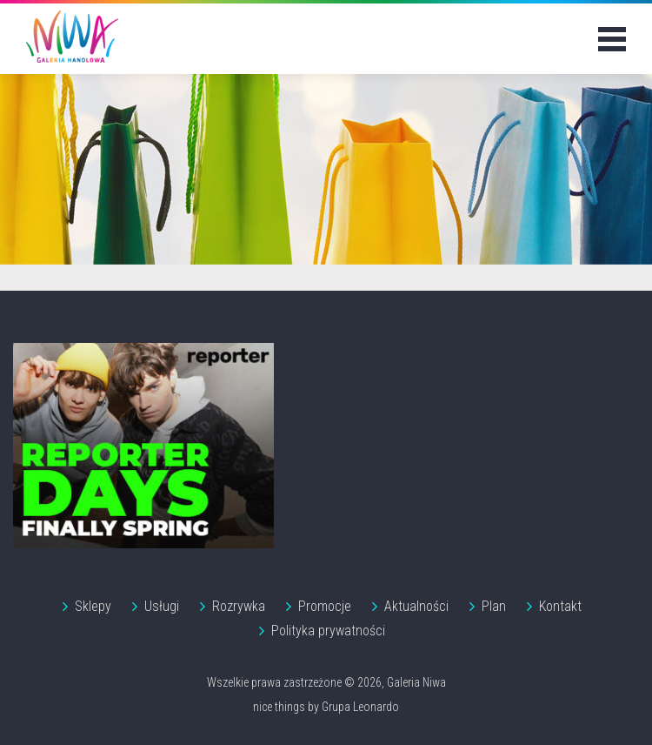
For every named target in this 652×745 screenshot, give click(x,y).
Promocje (324, 606)
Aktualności (416, 606)
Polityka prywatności (328, 630)
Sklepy (93, 606)
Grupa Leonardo (360, 707)
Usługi (161, 606)
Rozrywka (238, 606)
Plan (494, 606)
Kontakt (560, 606)
